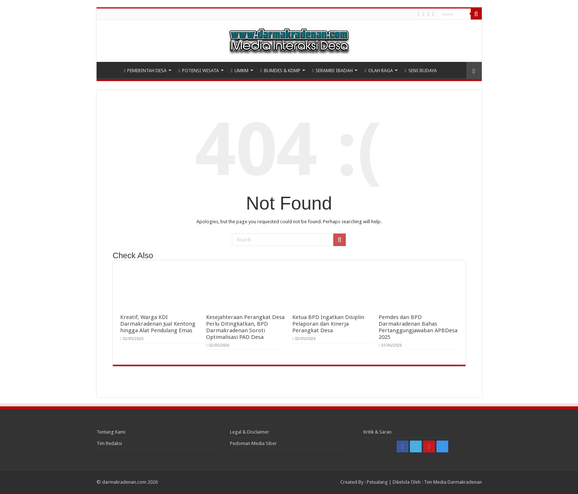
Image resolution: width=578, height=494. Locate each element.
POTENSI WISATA (198, 70)
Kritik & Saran (377, 432)
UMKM (239, 70)
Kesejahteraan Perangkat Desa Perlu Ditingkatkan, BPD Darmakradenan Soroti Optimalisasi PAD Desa (245, 327)
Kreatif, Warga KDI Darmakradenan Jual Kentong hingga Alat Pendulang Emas (157, 324)
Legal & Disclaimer (249, 432)
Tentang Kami (111, 432)
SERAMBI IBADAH (332, 70)
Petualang (377, 482)
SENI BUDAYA (421, 70)
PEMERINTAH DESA (145, 70)
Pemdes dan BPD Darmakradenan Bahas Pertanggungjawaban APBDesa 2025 (418, 327)
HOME (109, 69)
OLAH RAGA (379, 70)
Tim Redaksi (109, 443)
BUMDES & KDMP (280, 70)
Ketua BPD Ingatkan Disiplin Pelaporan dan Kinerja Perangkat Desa (328, 324)
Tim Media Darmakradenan (453, 482)
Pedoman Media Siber (253, 443)
